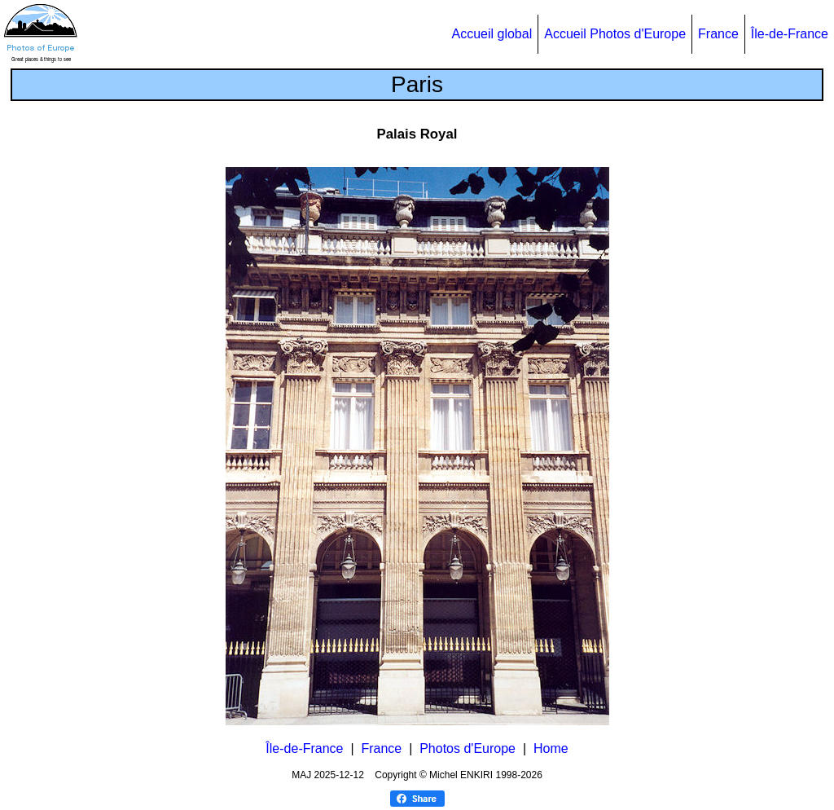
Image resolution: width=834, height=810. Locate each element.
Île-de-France (789, 34)
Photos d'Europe (467, 748)
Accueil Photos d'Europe (615, 34)
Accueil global (491, 34)
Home (550, 748)
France (718, 34)
